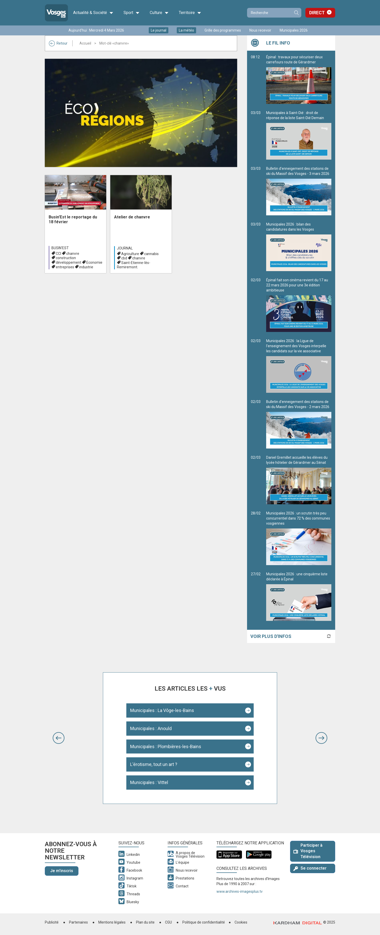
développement (68, 262)
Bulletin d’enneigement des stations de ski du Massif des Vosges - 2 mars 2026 (298, 424)
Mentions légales (112, 922)
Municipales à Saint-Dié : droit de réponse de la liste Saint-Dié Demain (298, 135)
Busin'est (60, 248)
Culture (159, 12)
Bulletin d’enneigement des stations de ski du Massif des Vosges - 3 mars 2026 (298, 190)
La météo (186, 30)
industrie (86, 267)
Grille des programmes (223, 30)
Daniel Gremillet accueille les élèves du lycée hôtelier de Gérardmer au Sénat (298, 479)
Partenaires (78, 922)
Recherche (296, 13)
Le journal (158, 30)
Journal (125, 248)
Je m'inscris (61, 870)
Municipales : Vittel (149, 782)
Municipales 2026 (294, 30)
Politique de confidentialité (203, 922)
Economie (94, 262)
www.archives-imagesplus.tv (239, 891)
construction (66, 258)
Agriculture (130, 254)
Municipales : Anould (151, 728)
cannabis (151, 254)
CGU (168, 922)
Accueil (85, 43)
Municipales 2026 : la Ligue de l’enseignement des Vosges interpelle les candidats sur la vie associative (298, 366)
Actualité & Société (93, 12)
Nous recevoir (260, 30)
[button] (58, 738)
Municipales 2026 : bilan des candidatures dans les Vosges (298, 246)
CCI (58, 254)
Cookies (241, 922)
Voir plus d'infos (270, 636)
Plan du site (145, 922)
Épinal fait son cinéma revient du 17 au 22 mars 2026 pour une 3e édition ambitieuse (298, 305)
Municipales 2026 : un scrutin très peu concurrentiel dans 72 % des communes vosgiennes (298, 538)
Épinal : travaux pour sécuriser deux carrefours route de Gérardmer (298, 79)
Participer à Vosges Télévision (307, 851)
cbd (124, 258)
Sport (132, 12)
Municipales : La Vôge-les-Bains (162, 710)
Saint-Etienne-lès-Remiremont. (133, 265)
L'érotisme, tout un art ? (153, 764)
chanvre (72, 254)
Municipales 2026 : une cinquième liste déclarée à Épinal (298, 596)
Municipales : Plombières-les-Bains (165, 746)
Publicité (52, 922)
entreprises (65, 267)
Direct (317, 12)
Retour (58, 43)
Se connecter (310, 868)
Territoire (190, 12)
